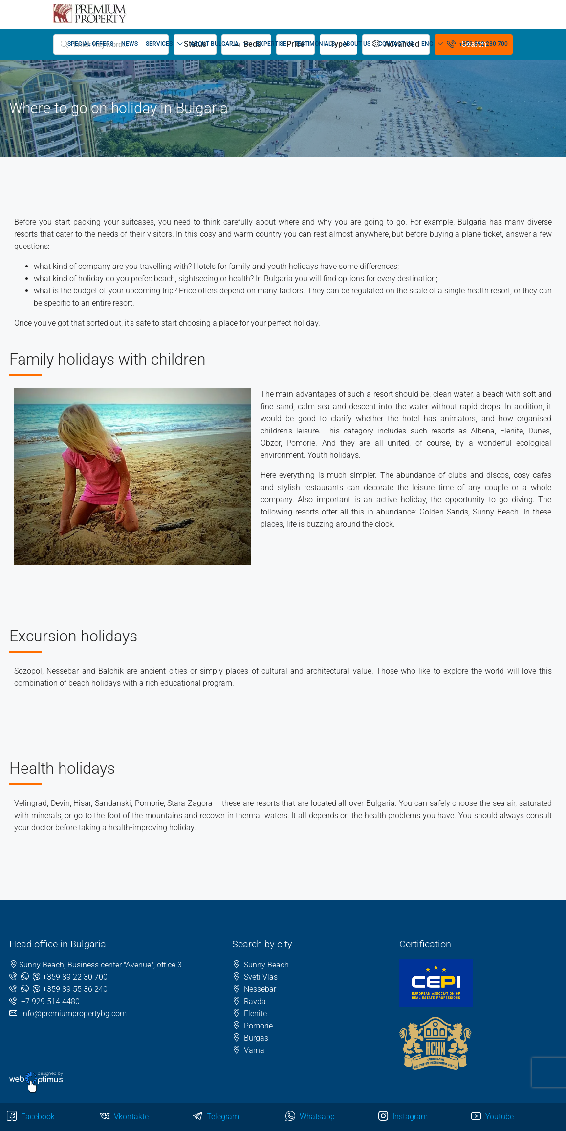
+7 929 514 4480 (50, 1001)
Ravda (255, 1001)
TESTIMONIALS (314, 44)
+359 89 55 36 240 (75, 989)
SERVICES (159, 44)
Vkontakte (124, 1117)
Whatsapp (310, 1117)
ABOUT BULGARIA (214, 44)
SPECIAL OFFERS (90, 44)
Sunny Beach (266, 964)
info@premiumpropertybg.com (74, 1013)
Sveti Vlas (261, 977)
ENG (427, 44)
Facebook (31, 1117)
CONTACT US (396, 44)
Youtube (492, 1117)
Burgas (256, 1038)
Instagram (403, 1117)
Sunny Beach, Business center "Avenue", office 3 (100, 964)
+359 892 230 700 (477, 43)
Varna (254, 1050)
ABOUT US (356, 44)
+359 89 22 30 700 (75, 977)
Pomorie (258, 1025)
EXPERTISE (271, 44)
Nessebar (260, 989)
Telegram (216, 1117)
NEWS (129, 44)
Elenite (255, 1013)
